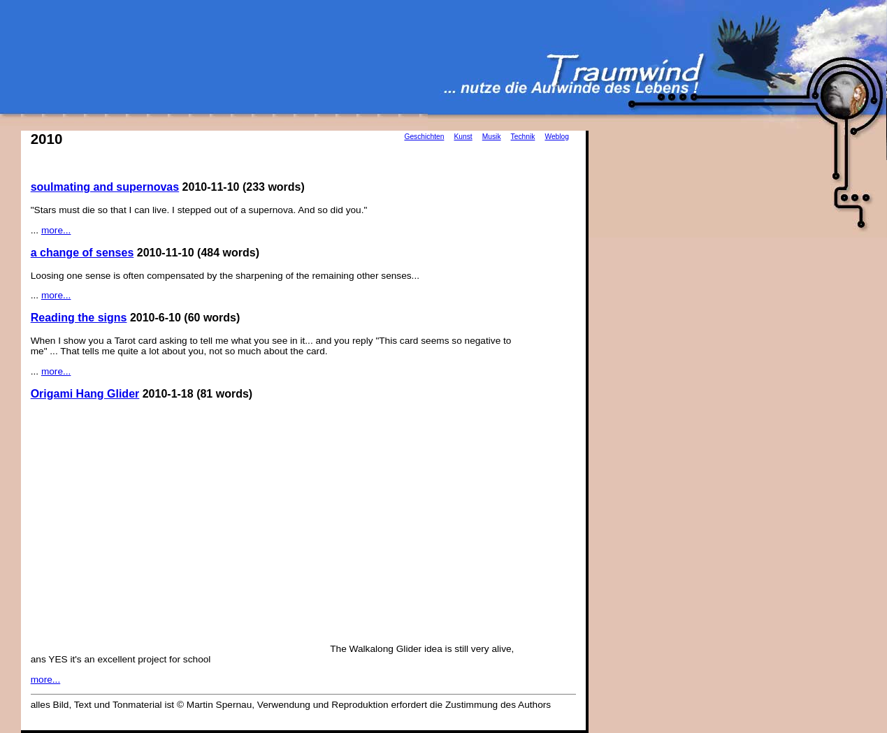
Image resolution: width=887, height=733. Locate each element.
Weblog (557, 136)
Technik (523, 136)
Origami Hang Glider (85, 394)
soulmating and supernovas (105, 187)
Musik (491, 136)
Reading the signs (79, 318)
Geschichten (424, 136)
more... (56, 230)
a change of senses (82, 253)
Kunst (463, 136)
